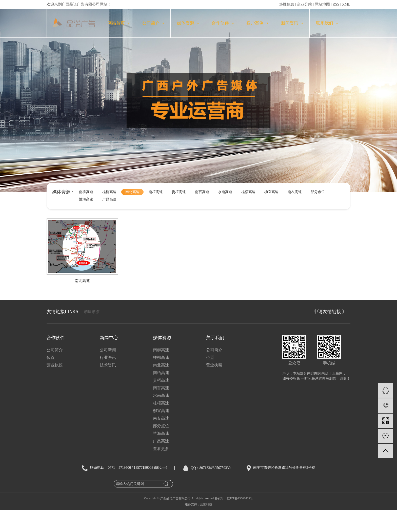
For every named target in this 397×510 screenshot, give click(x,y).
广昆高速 (109, 199)
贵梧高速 (179, 192)
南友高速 (295, 192)
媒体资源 (188, 23)
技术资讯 (108, 365)
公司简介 (153, 23)
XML (346, 4)
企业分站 (304, 4)
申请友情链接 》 (330, 311)
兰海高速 (86, 199)
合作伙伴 (223, 23)
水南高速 (225, 192)
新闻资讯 (292, 23)
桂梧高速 (248, 192)
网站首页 (119, 23)
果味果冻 (91, 312)
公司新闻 (108, 350)
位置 (51, 357)
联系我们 (327, 23)
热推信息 (286, 4)
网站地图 (322, 4)
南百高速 (202, 192)
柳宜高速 (271, 192)
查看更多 (161, 448)
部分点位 (318, 192)
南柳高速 (86, 192)
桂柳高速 (109, 192)
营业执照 (55, 365)
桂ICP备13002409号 (240, 498)
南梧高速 (156, 192)
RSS (335, 4)
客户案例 (257, 23)
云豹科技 (206, 504)
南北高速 (132, 192)
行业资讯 (108, 357)
